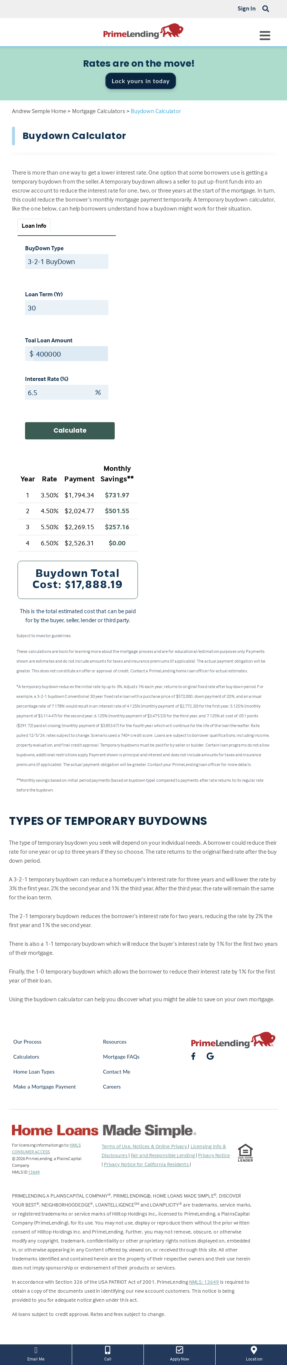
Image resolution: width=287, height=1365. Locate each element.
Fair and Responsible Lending (163, 1155)
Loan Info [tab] (34, 225)
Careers (112, 1086)
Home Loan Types (34, 1071)
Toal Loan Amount (48, 340)
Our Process (27, 1041)
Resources (115, 1041)
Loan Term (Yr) (44, 294)
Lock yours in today (141, 80)
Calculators (26, 1056)
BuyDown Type (44, 248)
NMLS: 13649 (204, 1281)
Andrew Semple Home (39, 111)
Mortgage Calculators (98, 111)
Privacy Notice (214, 1155)
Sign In (247, 8)
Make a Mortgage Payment (44, 1086)
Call (108, 1353)
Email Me (36, 1353)
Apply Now (179, 1353)
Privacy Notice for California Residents (147, 1164)
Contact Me (116, 1071)
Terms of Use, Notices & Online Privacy (145, 1146)
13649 (34, 1172)
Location (254, 1353)
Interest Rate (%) (46, 378)
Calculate (69, 430)
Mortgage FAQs (121, 1056)
